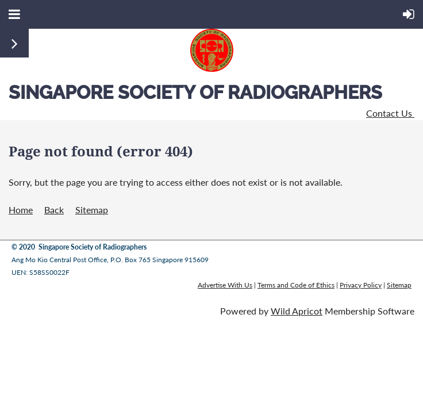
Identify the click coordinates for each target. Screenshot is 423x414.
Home (21, 209)
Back (54, 209)
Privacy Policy (361, 285)
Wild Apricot (296, 310)
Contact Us (390, 113)
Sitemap (91, 209)
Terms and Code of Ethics (295, 285)
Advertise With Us (225, 285)
